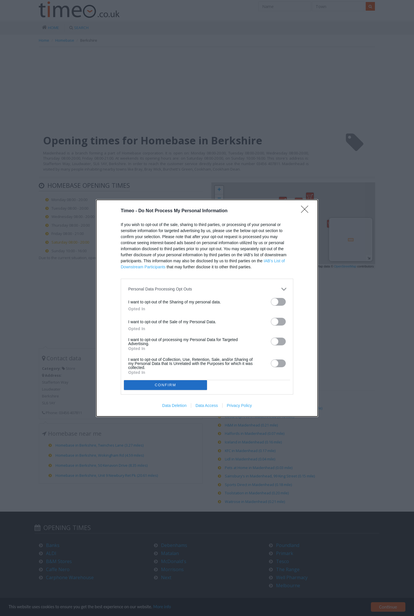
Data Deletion (174, 405)
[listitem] (207, 289)
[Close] (306, 211)
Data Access (206, 405)
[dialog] (207, 308)
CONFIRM (165, 385)
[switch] (278, 302)
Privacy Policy (239, 405)
